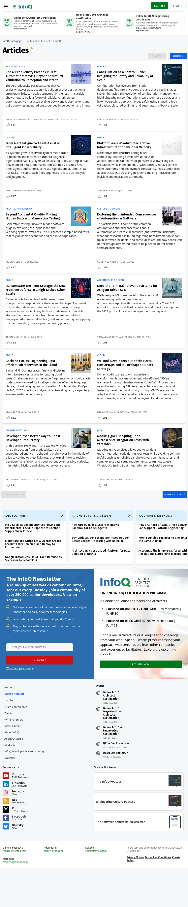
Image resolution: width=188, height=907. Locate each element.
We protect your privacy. (19, 701)
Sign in (176, 4)
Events (10, 747)
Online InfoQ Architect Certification (111, 730)
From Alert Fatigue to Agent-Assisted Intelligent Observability (34, 153)
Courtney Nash (108, 275)
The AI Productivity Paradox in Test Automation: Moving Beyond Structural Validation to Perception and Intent (36, 78)
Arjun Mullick (16, 352)
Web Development (17, 69)
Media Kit (11, 779)
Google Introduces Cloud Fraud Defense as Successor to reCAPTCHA (34, 589)
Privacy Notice (134, 894)
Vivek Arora (14, 428)
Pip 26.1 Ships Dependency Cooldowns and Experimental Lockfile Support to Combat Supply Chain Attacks (34, 558)
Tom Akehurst (107, 501)
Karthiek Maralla (110, 125)
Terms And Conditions (157, 894)
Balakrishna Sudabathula (115, 428)
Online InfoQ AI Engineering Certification (113, 765)
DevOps (103, 69)
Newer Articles (19, 520)
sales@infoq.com (54, 888)
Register (158, 4)
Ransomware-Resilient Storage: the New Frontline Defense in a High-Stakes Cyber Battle (36, 305)
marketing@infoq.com (16, 899)
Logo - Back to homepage (24, 4)
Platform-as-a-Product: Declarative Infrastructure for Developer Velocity (126, 153)
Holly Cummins (31, 501)
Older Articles (169, 520)
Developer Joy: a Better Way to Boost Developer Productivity (34, 456)
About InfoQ (13, 766)
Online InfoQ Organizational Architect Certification (112, 747)
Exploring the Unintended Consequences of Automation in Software (122, 228)
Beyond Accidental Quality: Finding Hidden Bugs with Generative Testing (34, 226)
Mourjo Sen (14, 275)
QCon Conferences (17, 741)
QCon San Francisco (116, 777)
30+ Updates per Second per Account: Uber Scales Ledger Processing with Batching (101, 570)
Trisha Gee (13, 501)
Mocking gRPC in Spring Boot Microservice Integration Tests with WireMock (125, 458)
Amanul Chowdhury (19, 125)
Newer (154, 56)
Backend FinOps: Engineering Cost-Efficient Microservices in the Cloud (32, 379)
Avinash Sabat (107, 198)
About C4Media (15, 773)
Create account (15, 728)
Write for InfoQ (15, 754)
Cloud (11, 295)
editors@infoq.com (96, 888)
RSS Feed (34, 50)
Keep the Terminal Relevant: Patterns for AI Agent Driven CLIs (126, 303)
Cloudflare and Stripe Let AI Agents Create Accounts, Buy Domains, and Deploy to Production (34, 574)
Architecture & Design (20, 218)
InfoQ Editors (14, 760)
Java (101, 448)
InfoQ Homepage (13, 40)
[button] (37, 693)
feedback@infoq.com (16, 888)
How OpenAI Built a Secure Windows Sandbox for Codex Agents (96, 557)
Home (9, 721)
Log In (10, 734)
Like (15, 131)
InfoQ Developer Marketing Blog (25, 785)
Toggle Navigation (8, 5)
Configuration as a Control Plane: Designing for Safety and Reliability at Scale (127, 78)
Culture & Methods (110, 218)
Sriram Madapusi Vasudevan (116, 352)
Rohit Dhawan (16, 198)
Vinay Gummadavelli (46, 125)
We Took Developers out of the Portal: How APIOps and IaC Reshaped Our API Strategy (127, 381)
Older (174, 56)
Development (18, 546)
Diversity (11, 792)
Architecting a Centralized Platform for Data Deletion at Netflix (102, 582)
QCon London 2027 (115, 787)
